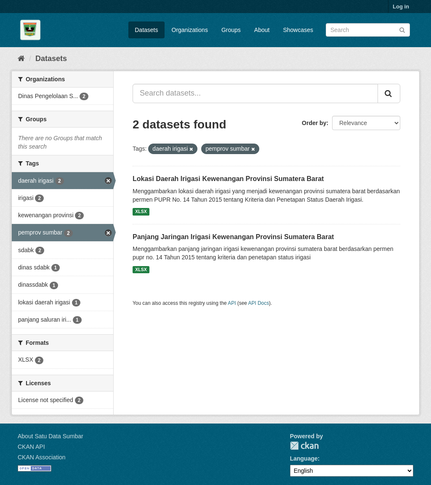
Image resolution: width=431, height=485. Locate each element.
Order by (314, 123)
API (232, 303)
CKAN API (31, 446)
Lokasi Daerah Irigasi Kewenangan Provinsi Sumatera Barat (228, 178)
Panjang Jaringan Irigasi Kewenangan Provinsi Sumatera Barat (233, 236)
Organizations (190, 30)
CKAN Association (42, 457)
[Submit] (402, 29)
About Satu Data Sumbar (50, 436)
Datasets (146, 30)
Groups (231, 30)
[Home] (21, 58)
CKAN (304, 445)
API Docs (258, 303)
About (262, 30)
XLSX (140, 211)
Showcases (298, 30)
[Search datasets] (368, 30)
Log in (401, 6)
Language (304, 458)
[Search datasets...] (255, 93)
